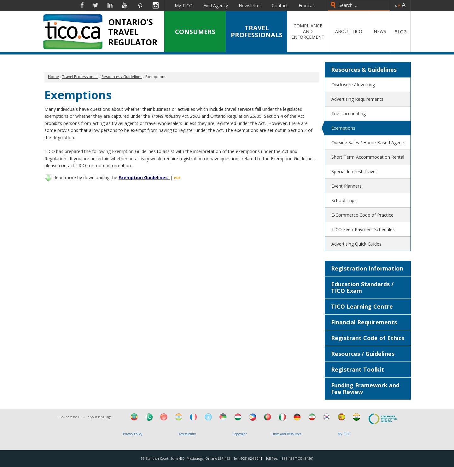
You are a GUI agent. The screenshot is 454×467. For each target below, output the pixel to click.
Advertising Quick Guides (356, 244)
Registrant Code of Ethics (367, 338)
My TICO (184, 6)
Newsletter (250, 6)
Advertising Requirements (357, 99)
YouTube (124, 5)
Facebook (82, 5)
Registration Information (367, 268)
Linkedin (110, 5)
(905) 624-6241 (251, 458)
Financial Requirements (364, 322)
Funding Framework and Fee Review (365, 388)
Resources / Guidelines (362, 353)
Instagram (156, 5)
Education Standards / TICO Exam (362, 287)
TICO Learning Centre (362, 306)
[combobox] (359, 5)
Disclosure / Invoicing (353, 85)
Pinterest (140, 5)
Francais (307, 6)
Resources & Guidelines (364, 69)
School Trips (344, 200)
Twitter (95, 5)
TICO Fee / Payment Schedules (363, 229)
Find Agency (215, 6)
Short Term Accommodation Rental (367, 157)
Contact (280, 6)
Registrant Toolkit (357, 369)
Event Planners (346, 186)
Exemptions (343, 128)
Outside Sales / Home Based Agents (368, 142)
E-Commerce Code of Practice (362, 215)
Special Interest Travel (353, 171)
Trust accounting (348, 114)
